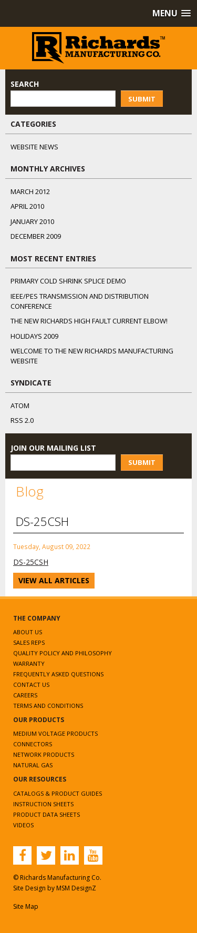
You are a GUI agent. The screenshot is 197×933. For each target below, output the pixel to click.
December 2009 (36, 236)
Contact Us (31, 684)
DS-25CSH (30, 562)
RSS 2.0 (22, 420)
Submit (141, 99)
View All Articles (53, 580)
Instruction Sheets (43, 804)
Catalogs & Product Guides (57, 793)
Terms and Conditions (48, 705)
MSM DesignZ (76, 888)
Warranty (29, 663)
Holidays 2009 (34, 336)
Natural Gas (33, 765)
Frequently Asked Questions (58, 674)
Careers (25, 695)
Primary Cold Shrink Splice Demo (68, 281)
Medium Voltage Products (55, 733)
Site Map (25, 906)
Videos (23, 825)
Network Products (43, 754)
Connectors (32, 744)
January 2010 (32, 221)
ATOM (20, 405)
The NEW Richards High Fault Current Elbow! (89, 321)
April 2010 (27, 206)
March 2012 (30, 191)
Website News (34, 146)
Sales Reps (29, 642)
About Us (27, 632)
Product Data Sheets (46, 814)
